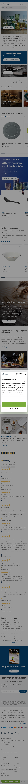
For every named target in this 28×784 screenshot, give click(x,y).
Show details (20, 399)
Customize (14, 408)
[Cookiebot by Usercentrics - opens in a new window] (16, 374)
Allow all (14, 403)
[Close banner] (25, 374)
